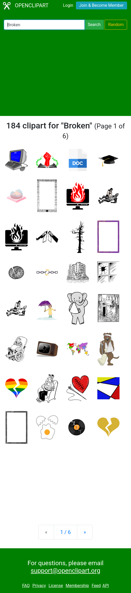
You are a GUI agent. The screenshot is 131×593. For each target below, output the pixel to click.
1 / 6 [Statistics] (65, 532)
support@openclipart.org (65, 570)
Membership (77, 585)
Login (68, 5)
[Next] (84, 532)
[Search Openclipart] (44, 25)
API (105, 585)
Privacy (39, 585)
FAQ (26, 585)
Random (116, 24)
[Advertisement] (65, 72)
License (56, 585)
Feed (96, 585)
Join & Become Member (101, 5)
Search (94, 24)
